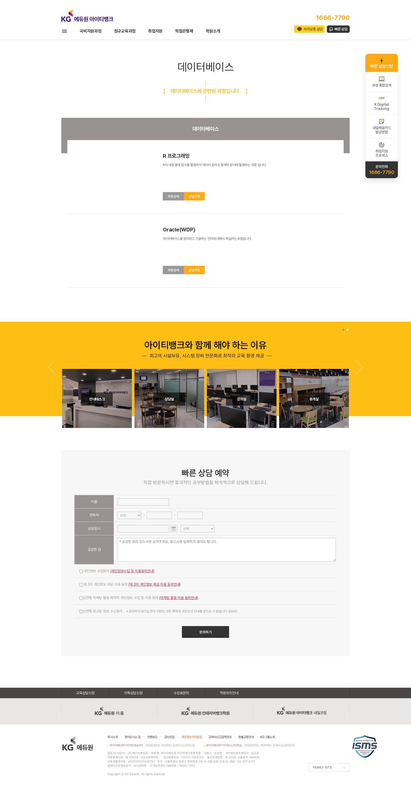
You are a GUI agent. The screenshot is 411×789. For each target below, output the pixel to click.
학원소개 (213, 31)
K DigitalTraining (381, 103)
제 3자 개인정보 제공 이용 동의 (130, 584)
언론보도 (152, 737)
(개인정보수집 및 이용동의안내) (132, 571)
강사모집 (169, 737)
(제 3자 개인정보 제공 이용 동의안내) (154, 584)
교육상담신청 (85, 693)
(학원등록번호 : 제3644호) (239, 745)
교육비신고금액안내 (219, 737)
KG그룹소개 (267, 737)
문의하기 (205, 632)
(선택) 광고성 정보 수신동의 (158, 611)
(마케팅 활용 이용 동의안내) (178, 598)
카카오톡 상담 (313, 29)
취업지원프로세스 (381, 149)
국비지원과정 (90, 31)
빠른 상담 (341, 29)
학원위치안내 (229, 693)
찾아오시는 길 (132, 737)
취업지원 (155, 31)
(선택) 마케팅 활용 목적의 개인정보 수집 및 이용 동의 (138, 598)
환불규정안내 (246, 737)
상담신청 (194, 196)
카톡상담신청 (133, 693)
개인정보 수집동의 (116, 571)
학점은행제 (184, 31)
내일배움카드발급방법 (381, 126)
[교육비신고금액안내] (183, 745)
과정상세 (173, 196)
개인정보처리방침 (191, 737)
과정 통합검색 (381, 81)
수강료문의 (181, 693)
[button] (359, 367)
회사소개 (112, 737)
